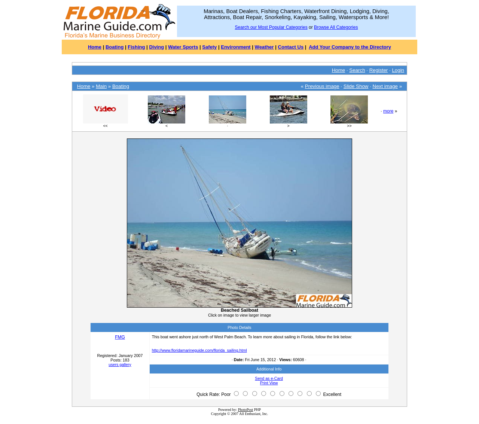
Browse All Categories (336, 27)
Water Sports (183, 47)
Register (378, 70)
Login (398, 70)
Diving (156, 47)
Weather (264, 47)
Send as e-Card (269, 378)
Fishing (136, 47)
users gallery (120, 364)
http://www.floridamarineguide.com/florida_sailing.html (199, 350)
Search (357, 70)
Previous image (322, 86)
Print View (269, 383)
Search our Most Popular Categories (271, 27)
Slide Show (356, 86)
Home (94, 47)
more (388, 111)
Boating (114, 47)
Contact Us (291, 47)
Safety (209, 47)
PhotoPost (245, 410)
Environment (235, 47)
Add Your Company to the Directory (350, 47)
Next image (385, 86)
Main (101, 86)
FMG (120, 337)
